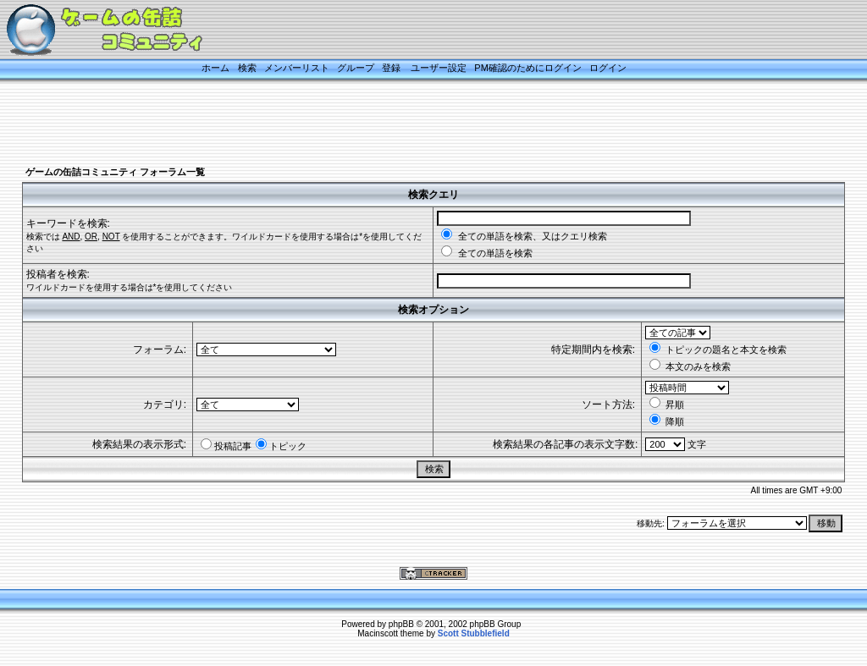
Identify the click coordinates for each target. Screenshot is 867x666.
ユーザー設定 (439, 68)
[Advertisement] (412, 124)
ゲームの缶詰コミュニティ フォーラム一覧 (115, 172)
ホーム (215, 68)
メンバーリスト (296, 68)
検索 (247, 68)
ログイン (608, 68)
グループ (355, 68)
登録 (391, 68)
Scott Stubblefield (474, 633)
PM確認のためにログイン (528, 68)
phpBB (401, 624)
